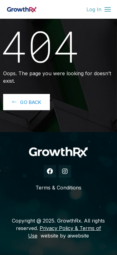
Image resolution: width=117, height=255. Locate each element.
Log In (93, 9)
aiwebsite (78, 236)
